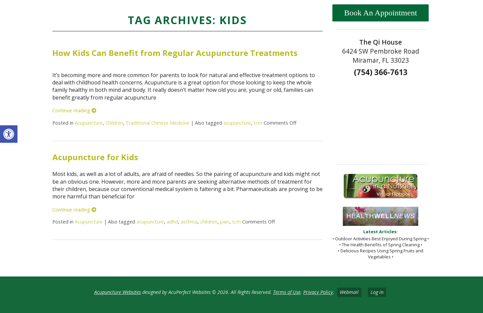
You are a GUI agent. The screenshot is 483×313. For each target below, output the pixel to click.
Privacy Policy (318, 292)
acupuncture (237, 123)
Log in (377, 292)
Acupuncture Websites (117, 292)
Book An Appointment (380, 12)
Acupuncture (89, 123)
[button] (8, 134)
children (208, 221)
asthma (189, 221)
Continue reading (74, 110)
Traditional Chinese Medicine (158, 123)
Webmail (349, 292)
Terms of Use (287, 292)
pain (224, 221)
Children (114, 123)
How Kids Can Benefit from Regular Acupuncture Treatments (175, 52)
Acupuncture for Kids (95, 157)
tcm (258, 123)
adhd (172, 221)
